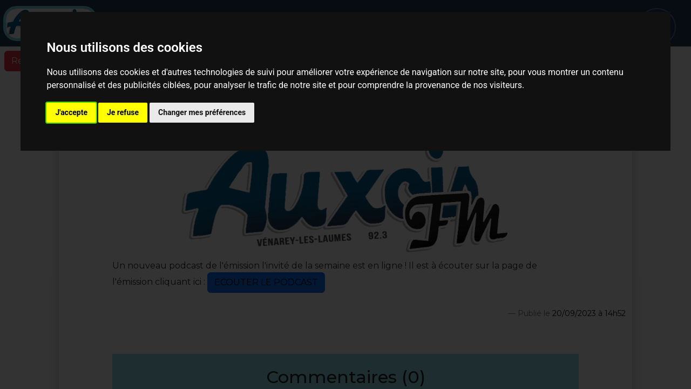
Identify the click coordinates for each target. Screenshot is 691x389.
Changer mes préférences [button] (202, 112)
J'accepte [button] (71, 112)
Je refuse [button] (123, 112)
